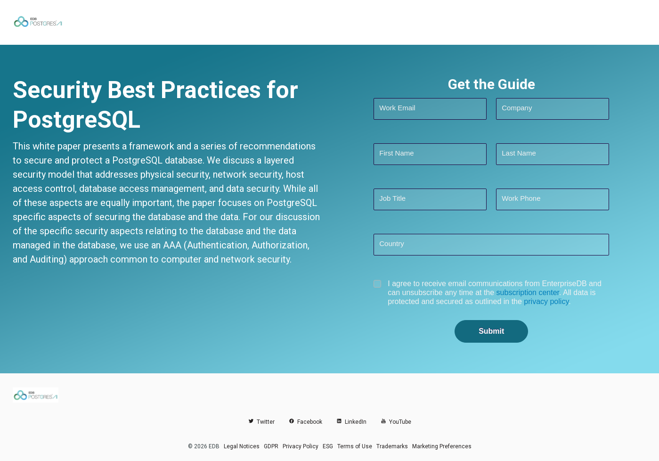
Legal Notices (242, 446)
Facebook (305, 422)
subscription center (527, 292)
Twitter (261, 422)
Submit (491, 331)
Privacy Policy (300, 446)
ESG (328, 446)
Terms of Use (354, 446)
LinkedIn (351, 422)
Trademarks (392, 446)
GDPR (271, 446)
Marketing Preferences (442, 446)
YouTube (396, 422)
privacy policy (546, 301)
